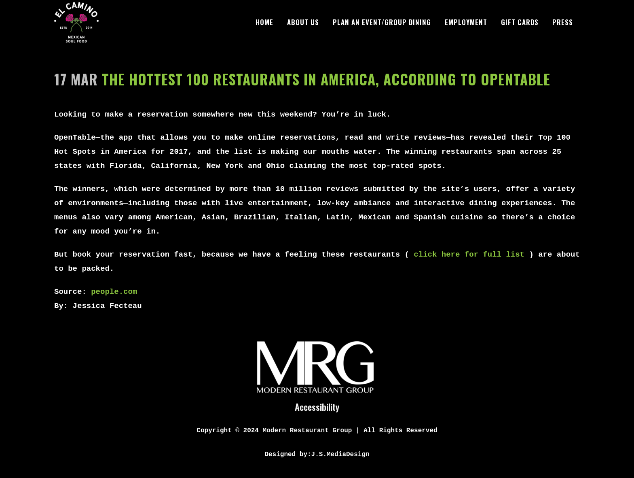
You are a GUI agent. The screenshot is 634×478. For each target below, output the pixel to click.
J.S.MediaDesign (340, 454)
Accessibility (317, 406)
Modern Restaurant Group (307, 430)
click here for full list (469, 254)
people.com (114, 291)
